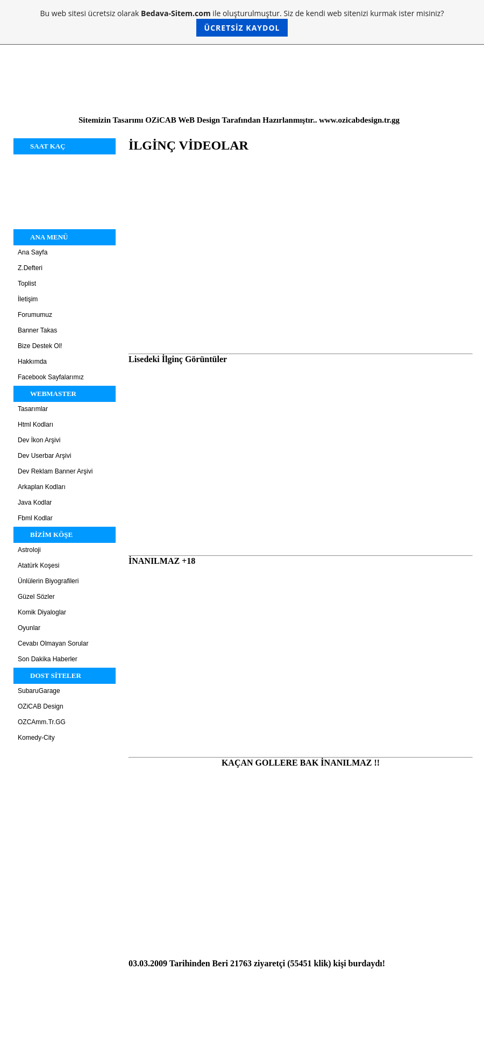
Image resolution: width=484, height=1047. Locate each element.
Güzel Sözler (36, 596)
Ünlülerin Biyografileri (48, 581)
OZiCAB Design (40, 706)
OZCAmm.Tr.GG (42, 722)
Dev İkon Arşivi (39, 440)
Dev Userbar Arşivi (44, 455)
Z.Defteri (30, 268)
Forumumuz (35, 315)
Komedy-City (36, 737)
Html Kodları (35, 424)
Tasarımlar (33, 409)
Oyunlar (29, 628)
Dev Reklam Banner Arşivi (55, 471)
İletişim (28, 299)
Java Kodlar (35, 502)
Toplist (27, 283)
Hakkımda (32, 361)
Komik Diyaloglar (42, 612)
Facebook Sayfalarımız (51, 377)
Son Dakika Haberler (47, 659)
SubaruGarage (39, 691)
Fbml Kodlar (35, 518)
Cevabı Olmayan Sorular (53, 643)
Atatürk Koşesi (38, 565)
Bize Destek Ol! (40, 346)
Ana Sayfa (32, 252)
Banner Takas (37, 330)
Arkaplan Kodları (42, 487)
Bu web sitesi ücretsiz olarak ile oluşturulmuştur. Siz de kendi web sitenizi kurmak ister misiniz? (242, 22)
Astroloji (29, 550)
